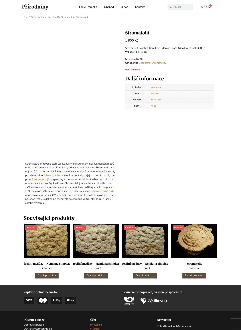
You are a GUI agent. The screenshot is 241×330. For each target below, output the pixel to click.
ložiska (95, 167)
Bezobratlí (53, 17)
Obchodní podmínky (35, 308)
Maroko (155, 93)
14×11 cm (156, 99)
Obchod (109, 7)
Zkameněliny (39, 17)
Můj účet (95, 304)
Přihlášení (96, 300)
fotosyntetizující (41, 155)
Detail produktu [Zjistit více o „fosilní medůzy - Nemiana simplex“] (47, 251)
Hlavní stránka (88, 7)
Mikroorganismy (53, 151)
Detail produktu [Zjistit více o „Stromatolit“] (194, 251)
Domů (27, 17)
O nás (124, 7)
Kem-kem (156, 87)
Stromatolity (67, 17)
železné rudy (106, 167)
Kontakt (140, 7)
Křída (153, 105)
